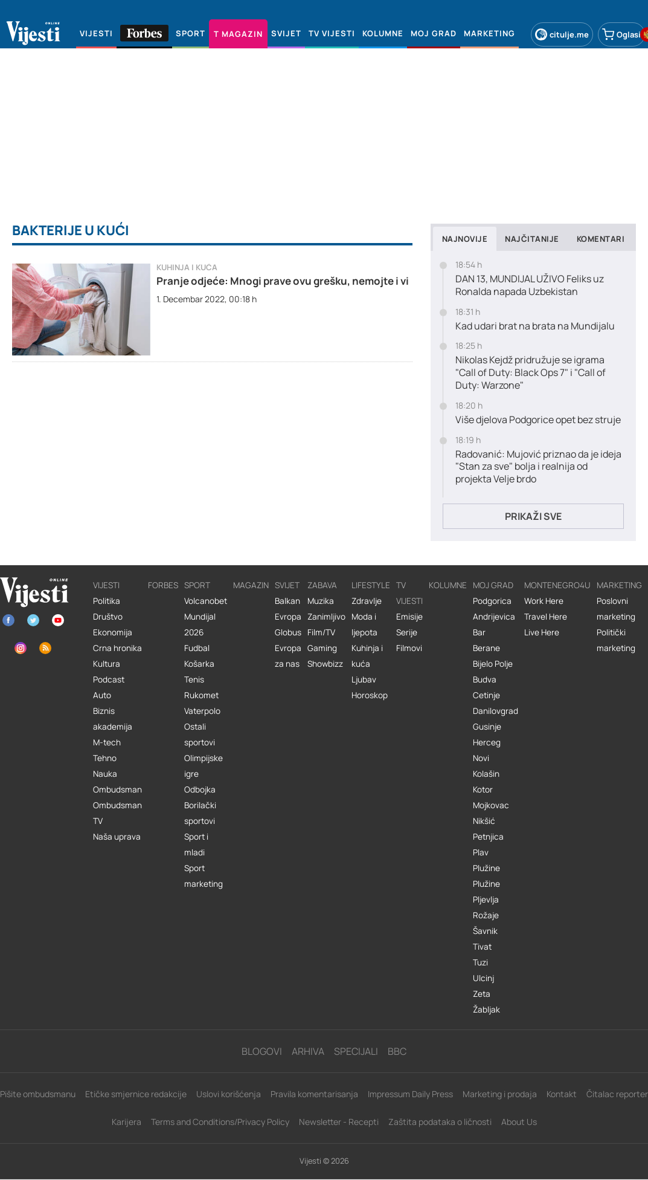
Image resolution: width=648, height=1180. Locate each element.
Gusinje (487, 726)
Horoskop (369, 695)
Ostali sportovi (199, 734)
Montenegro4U (557, 585)
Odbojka (200, 789)
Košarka (199, 663)
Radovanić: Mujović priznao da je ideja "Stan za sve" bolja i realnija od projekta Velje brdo (538, 466)
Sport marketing (203, 876)
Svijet (287, 585)
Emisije (409, 616)
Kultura (106, 663)
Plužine (486, 868)
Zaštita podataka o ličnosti (440, 1121)
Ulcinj (483, 978)
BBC (397, 1051)
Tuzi (480, 962)
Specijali (356, 1051)
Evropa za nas (288, 656)
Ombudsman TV (117, 813)
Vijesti (106, 585)
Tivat (482, 946)
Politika (106, 600)
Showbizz (325, 663)
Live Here (541, 632)
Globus (288, 632)
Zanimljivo (326, 616)
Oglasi (621, 34)
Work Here (543, 600)
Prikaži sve (533, 516)
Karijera (126, 1121)
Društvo (108, 616)
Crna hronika (117, 648)
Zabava (322, 585)
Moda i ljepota (364, 624)
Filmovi (409, 648)
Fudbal (197, 648)
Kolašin (486, 773)
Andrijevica (494, 616)
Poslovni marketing (616, 608)
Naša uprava (117, 836)
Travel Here (545, 616)
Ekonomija (112, 632)
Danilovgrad (495, 710)
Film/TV (321, 632)
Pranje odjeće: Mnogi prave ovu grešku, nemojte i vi (282, 281)
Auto (102, 695)
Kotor (483, 789)
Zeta (481, 993)
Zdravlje (366, 600)
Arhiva (308, 1051)
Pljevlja (486, 899)
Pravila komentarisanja (314, 1094)
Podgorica (492, 600)
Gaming (322, 648)
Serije (406, 632)
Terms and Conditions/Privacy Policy (220, 1121)
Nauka (105, 773)
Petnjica (488, 836)
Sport (197, 585)
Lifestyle (370, 585)
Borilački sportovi (200, 813)
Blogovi (262, 1051)
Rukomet (201, 695)
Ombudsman (117, 789)
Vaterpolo (202, 710)
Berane (486, 648)
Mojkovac (491, 805)
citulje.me (562, 34)
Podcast (108, 679)
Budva (484, 679)
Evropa (288, 616)
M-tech (107, 742)
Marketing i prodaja (500, 1094)
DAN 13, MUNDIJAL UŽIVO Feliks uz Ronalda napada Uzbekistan (529, 285)
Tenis (194, 679)
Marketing (619, 585)
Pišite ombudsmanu (37, 1094)
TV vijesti (409, 593)
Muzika (320, 600)
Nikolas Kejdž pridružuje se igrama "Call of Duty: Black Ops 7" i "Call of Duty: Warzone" (530, 372)
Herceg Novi (487, 750)
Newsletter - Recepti (339, 1121)
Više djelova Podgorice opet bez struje (538, 419)
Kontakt (562, 1094)
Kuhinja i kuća (186, 267)
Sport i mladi (196, 844)
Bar (479, 632)
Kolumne (448, 585)
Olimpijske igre (203, 766)
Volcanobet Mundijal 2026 (205, 616)
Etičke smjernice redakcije (136, 1094)
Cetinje (486, 695)
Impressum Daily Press (410, 1094)
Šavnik (485, 931)
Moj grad (493, 585)
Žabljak (486, 1009)
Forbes (163, 585)
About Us (519, 1121)
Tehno (105, 758)
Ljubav (363, 679)
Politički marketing (616, 640)
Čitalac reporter (617, 1094)
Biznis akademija (112, 718)
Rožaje (486, 915)
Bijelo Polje (493, 663)
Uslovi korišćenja (228, 1094)
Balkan (287, 600)
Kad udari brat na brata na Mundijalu (535, 326)
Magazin (251, 585)
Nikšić (484, 820)
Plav (481, 852)
